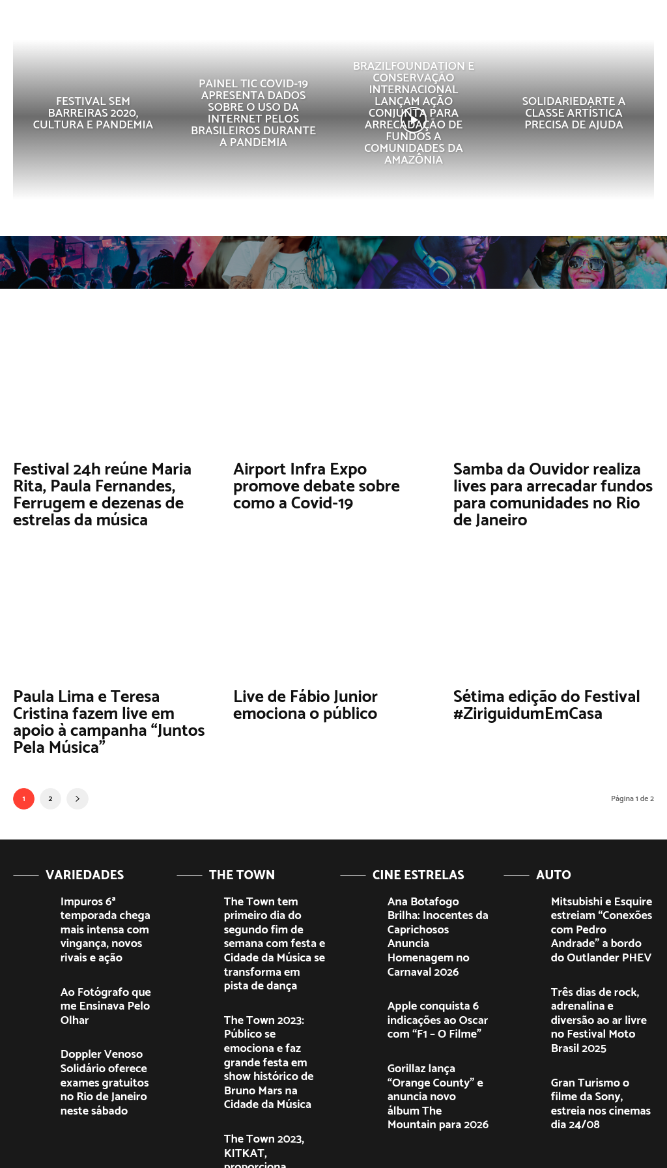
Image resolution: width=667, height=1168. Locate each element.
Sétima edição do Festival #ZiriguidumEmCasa (539, 699)
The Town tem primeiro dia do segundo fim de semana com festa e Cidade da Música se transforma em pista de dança (270, 917)
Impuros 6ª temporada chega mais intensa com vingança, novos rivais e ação (107, 906)
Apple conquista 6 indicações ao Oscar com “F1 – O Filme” (436, 965)
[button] (555, 29)
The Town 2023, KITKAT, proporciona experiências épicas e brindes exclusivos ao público (273, 1066)
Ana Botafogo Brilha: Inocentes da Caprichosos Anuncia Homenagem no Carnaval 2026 (437, 906)
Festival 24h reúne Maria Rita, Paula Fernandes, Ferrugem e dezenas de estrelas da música (112, 492)
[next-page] (77, 788)
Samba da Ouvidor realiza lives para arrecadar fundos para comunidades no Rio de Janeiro (549, 492)
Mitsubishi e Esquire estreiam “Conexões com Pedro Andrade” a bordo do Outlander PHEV (599, 906)
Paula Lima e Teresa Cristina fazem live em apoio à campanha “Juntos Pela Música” (108, 715)
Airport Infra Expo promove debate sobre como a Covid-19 (328, 484)
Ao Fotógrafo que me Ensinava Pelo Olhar (102, 959)
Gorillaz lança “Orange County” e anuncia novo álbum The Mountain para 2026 (438, 1023)
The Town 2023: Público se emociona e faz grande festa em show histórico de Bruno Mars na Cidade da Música (273, 997)
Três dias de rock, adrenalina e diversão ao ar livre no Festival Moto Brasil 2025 (598, 970)
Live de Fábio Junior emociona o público (300, 699)
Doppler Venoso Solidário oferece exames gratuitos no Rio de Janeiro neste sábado (110, 1021)
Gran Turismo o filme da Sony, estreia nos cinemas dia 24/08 (601, 1028)
